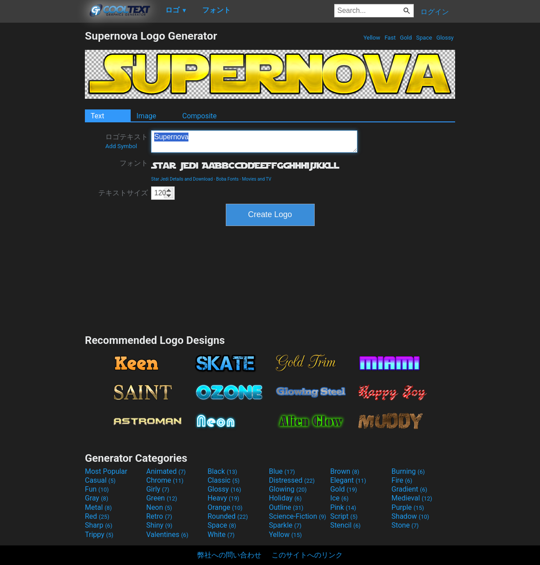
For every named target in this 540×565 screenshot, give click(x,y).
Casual (100, 480)
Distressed (292, 480)
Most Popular (106, 471)
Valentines (167, 534)
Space (424, 37)
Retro (159, 516)
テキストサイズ (123, 193)
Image (146, 116)
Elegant (348, 480)
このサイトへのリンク (307, 555)
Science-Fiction (297, 516)
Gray (96, 498)
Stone (405, 525)
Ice (339, 498)
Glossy (445, 37)
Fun (97, 489)
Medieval (412, 498)
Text (97, 116)
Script (344, 516)
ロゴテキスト (126, 141)
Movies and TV (257, 179)
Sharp (98, 525)
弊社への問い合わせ (229, 555)
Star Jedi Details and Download (182, 179)
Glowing (288, 489)
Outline (286, 507)
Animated (166, 471)
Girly (157, 489)
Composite (199, 116)
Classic (224, 480)
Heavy (223, 498)
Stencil (345, 525)
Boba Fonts (227, 179)
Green (161, 498)
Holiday (285, 498)
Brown (344, 471)
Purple (408, 507)
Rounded (228, 516)
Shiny (159, 525)
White (221, 534)
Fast (390, 37)
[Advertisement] (42, 162)
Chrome (165, 480)
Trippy (99, 534)
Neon (159, 507)
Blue (282, 471)
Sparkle (285, 525)
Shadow (410, 516)
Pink (343, 507)
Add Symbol (121, 146)
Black (222, 471)
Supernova (254, 141)
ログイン (434, 12)
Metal (98, 507)
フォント (134, 163)
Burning (408, 471)
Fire (402, 480)
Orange (225, 507)
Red (97, 516)
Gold (406, 37)
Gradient (409, 489)
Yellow (371, 37)
